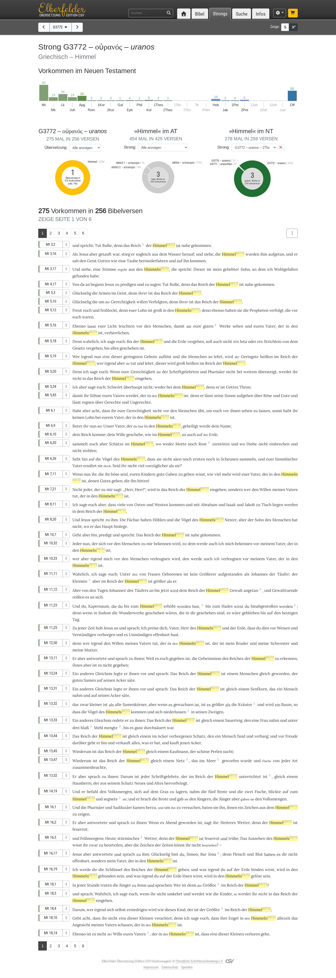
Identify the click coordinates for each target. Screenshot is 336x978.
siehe (208, 254)
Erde (182, 341)
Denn (77, 341)
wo (158, 443)
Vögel (107, 459)
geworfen (230, 760)
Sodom (104, 612)
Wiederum (81, 751)
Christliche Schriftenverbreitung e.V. (199, 961)
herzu (151, 807)
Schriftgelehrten (184, 371)
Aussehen (256, 838)
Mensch (291, 688)
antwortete (96, 658)
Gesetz (78, 348)
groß (157, 310)
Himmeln (156, 269)
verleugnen (160, 558)
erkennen (288, 658)
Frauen (154, 574)
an (254, 269)
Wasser (174, 254)
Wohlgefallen (286, 269)
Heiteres (228, 822)
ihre (223, 918)
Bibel (199, 14)
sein (120, 876)
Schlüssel (113, 869)
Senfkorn (259, 688)
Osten (139, 504)
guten (208, 326)
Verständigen (84, 634)
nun (97, 356)
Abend (171, 822)
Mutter (90, 650)
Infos (261, 14)
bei (239, 371)
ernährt (90, 465)
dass (151, 459)
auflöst (165, 356)
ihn (186, 260)
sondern (235, 489)
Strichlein (272, 341)
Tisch (266, 504)
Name (225, 426)
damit (179, 326)
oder (252, 341)
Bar (203, 854)
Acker (121, 680)
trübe (233, 838)
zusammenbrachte (89, 767)
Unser (108, 426)
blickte (275, 791)
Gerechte (112, 402)
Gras (164, 791)
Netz (180, 760)
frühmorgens (91, 838)
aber (93, 254)
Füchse (133, 519)
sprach (133, 628)
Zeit (91, 628)
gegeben (176, 658)
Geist (92, 260)
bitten (142, 480)
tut (133, 363)
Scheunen (229, 459)
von (285, 341)
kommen (198, 260)
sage (111, 341)
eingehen (143, 378)
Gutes (105, 480)
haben (145, 519)
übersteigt (267, 371)
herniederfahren (153, 260)
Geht (76, 534)
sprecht (127, 534)
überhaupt (133, 387)
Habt (76, 410)
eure (197, 326)
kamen (139, 807)
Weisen (283, 628)
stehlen (89, 450)
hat (295, 519)
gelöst (256, 876)
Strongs (220, 14)
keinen (78, 417)
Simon (192, 854)
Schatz (199, 736)
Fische (260, 791)
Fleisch (239, 854)
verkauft (123, 742)
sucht (228, 751)
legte (118, 673)
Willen (265, 489)
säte (131, 680)
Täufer (283, 574)
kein (194, 574)
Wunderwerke (131, 612)
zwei (249, 791)
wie (114, 260)
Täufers (141, 590)
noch (192, 443)
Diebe (251, 443)
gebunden (107, 876)
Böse (267, 395)
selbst (120, 909)
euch (87, 310)
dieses (170, 909)
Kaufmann (179, 751)
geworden (280, 673)
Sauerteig (233, 720)
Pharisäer (216, 371)
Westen (161, 504)
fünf (212, 791)
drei (76, 727)
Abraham (209, 504)
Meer (211, 760)
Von (75, 284)
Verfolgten (158, 301)
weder (160, 387)
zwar (84, 704)
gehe (265, 934)
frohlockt (108, 310)
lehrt (218, 356)
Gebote (150, 356)
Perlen (216, 751)
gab (180, 799)
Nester (231, 519)
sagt (117, 489)
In (74, 885)
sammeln (248, 459)
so (210, 356)
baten (207, 807)
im (113, 293)
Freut (77, 310)
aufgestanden (230, 574)
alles (114, 348)
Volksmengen (120, 791)
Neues (140, 783)
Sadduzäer (122, 807)
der (149, 245)
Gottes (104, 260)
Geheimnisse (209, 658)
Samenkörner (134, 704)
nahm (77, 695)
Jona (212, 854)
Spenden (187, 967)
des (116, 459)
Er (74, 658)
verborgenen (180, 736)
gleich (264, 673)
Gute (285, 395)
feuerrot (79, 829)
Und (76, 269)
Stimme (109, 269)
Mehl (98, 727)
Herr (129, 489)
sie (100, 465)
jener (82, 628)
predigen (128, 284)
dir (193, 612)
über (258, 395)
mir (110, 489)
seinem (113, 783)
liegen (277, 504)
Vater (270, 326)
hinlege (120, 526)
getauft (105, 254)
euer (133, 310)
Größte (209, 885)
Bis (129, 341)
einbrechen (279, 443)
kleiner (96, 704)
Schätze (116, 443)
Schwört (115, 387)
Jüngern (204, 799)
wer (100, 363)
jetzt (165, 590)
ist (209, 269)
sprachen (163, 885)
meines (278, 489)
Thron (244, 387)
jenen (185, 742)
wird (269, 704)
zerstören (221, 443)
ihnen (235, 410)
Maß (84, 727)
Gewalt (236, 590)
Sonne (230, 395)
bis (107, 348)
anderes (87, 673)
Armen (104, 293)
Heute (110, 838)
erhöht (170, 606)
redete (118, 720)
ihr (86, 426)
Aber (76, 590)
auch (217, 341)
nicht (227, 341)
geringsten (133, 356)
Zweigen (215, 711)
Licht (112, 326)
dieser (116, 356)
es (87, 597)
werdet (132, 395)
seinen (109, 680)
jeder (87, 489)
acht (96, 410)
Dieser (199, 269)
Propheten (259, 310)
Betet (77, 426)
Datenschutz (170, 967)
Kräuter (245, 704)
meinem (267, 543)
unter (293, 720)
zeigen (83, 814)
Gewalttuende (285, 590)
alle (118, 704)
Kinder (226, 893)
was (145, 742)
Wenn (115, 371)
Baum (286, 704)
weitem (250, 371)
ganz (139, 727)
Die (123, 519)
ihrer (142, 293)
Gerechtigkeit (123, 301)
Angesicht (81, 924)
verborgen (106, 634)
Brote (222, 791)
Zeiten (167, 845)
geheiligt (190, 426)
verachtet (163, 918)
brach (146, 799)
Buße (107, 245)
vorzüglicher (156, 465)
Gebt (76, 918)
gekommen (201, 245)
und (75, 245)
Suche (242, 14)
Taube (132, 260)
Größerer (207, 574)
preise (153, 628)
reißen (78, 597)
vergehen (195, 341)
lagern (181, 791)
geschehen (129, 348)
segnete (111, 799)
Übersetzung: (55, 147)
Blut (259, 854)
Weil (150, 658)
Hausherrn (81, 783)
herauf (188, 254)
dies (265, 628)
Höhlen (159, 519)
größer (160, 581)
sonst (277, 410)
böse (115, 474)
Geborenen (172, 574)
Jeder (77, 543)
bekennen (162, 543)
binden (257, 869)
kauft (174, 742)
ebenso (218, 310)
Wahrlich (80, 574)
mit (197, 504)
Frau (264, 720)
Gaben (171, 474)
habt (287, 410)
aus (155, 254)
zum (134, 606)
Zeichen (251, 807)
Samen (90, 680)
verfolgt (276, 310)
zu (258, 504)
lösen (187, 876)
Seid (116, 465)
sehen (238, 326)
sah (75, 260)
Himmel (164, 245)
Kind (181, 909)
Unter (125, 574)
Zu (74, 628)
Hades (227, 606)
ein (236, 341)
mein (217, 269)
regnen (88, 402)
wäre (236, 612)
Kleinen (146, 918)
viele (121, 504)
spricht (86, 245)
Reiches (236, 658)
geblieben (250, 612)
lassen (264, 410)
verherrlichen (117, 332)
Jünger (225, 799)
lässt (209, 395)
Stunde (93, 885)
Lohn (142, 310)
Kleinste (79, 581)
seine (218, 395)
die (218, 254)
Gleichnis (103, 673)
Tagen (102, 590)
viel (141, 465)
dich (163, 628)
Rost (202, 443)
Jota (243, 341)
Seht (76, 459)
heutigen (290, 612)
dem (163, 254)
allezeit (283, 918)
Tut (98, 245)
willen (142, 301)
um (101, 301)
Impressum (151, 967)
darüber (79, 742)
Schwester (279, 643)
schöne (203, 751)
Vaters (119, 395)
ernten (199, 459)
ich (221, 543)
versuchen (191, 807)
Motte (181, 443)
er (174, 581)
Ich (75, 387)
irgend (87, 356)
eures (107, 395)
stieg (125, 254)
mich (229, 543)
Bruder (242, 643)
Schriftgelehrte (165, 776)
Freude (291, 736)
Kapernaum (98, 606)
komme (98, 434)
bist (174, 854)
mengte (111, 727)
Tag (75, 619)
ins (202, 760)
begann (97, 284)
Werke (225, 326)
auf (179, 260)
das (127, 245)
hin (85, 459)
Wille (120, 434)
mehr (226, 474)
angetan (251, 590)
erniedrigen (137, 909)
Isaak (231, 504)
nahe (186, 245)
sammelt (80, 443)
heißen (266, 356)
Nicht (77, 489)
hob (99, 628)
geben (189, 474)
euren (258, 326)
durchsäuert (155, 727)
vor (295, 310)
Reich (136, 245)
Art (295, 760)
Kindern (148, 474)
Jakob (250, 504)
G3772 (60, 27)
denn (118, 245)
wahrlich (91, 341)
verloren (252, 934)
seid (124, 474)
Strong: (130, 147)
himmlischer (286, 459)
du (83, 606)
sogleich (143, 254)
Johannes (259, 574)
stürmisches (128, 838)
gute (161, 474)
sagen (155, 284)
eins (106, 356)
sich (102, 543)
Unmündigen (140, 634)
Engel (234, 918)
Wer (76, 356)
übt (201, 410)
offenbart (161, 634)
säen (177, 459)
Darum (127, 776)
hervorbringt (175, 783)
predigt (105, 534)
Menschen (162, 326)
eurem (107, 417)
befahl (92, 791)
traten (106, 885)
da (82, 284)
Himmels (133, 459)
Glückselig (81, 293)
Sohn (245, 269)
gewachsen (183, 704)
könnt (179, 845)
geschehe (134, 434)
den (83, 260)
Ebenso (79, 326)
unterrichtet (250, 776)
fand (241, 736)
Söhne (95, 395)
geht (92, 742)
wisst (200, 474)
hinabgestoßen (264, 606)
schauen (125, 924)
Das (139, 534)
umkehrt (174, 893)
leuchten (127, 326)
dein (215, 426)
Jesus (83, 254)
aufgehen (245, 395)
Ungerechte (140, 402)
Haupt (107, 526)
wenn (87, 612)
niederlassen (174, 711)
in (164, 310)
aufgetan (276, 254)
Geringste (250, 356)
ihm (263, 254)
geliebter (231, 269)
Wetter (243, 822)
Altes (158, 783)
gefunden (80, 275)
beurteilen (113, 845)
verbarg (261, 736)
